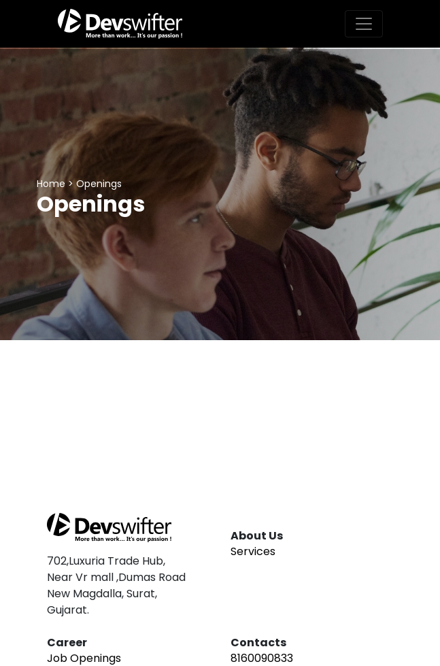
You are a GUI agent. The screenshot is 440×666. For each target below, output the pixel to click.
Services (253, 551)
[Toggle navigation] (364, 23)
